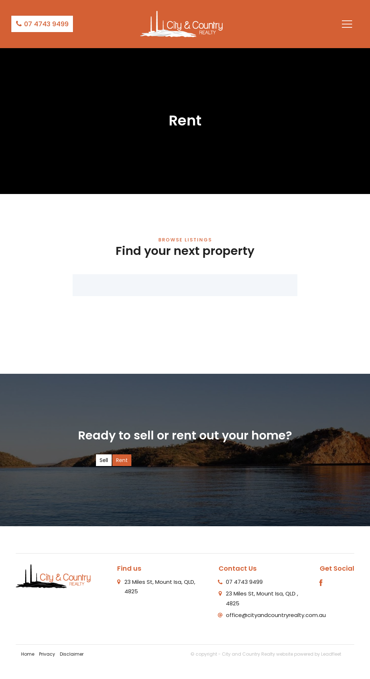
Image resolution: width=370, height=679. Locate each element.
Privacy (47, 654)
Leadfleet (331, 654)
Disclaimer (72, 654)
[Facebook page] (321, 583)
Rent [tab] (122, 460)
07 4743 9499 (42, 23)
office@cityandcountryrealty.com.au (276, 615)
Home (27, 654)
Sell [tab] (104, 460)
